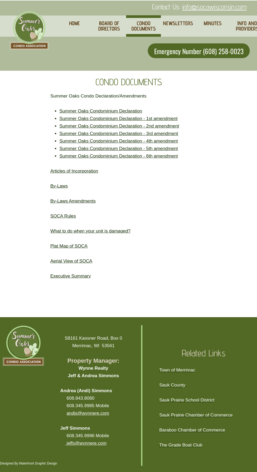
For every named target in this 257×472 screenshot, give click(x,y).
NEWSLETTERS (178, 23)
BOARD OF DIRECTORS (109, 26)
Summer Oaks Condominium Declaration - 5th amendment (118, 148)
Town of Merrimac (177, 370)
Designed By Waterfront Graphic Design (28, 463)
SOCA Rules (63, 216)
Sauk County (172, 385)
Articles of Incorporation (74, 171)
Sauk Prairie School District (186, 400)
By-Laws (59, 186)
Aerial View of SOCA (71, 261)
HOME (74, 23)
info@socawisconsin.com (214, 6)
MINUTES (213, 23)
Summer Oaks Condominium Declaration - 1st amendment (118, 118)
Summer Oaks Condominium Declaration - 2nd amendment (119, 126)
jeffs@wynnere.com (86, 443)
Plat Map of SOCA (69, 246)
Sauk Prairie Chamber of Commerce (196, 415)
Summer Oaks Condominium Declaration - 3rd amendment (118, 133)
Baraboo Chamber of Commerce (192, 430)
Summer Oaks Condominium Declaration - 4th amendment (118, 141)
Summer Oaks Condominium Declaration (100, 111)
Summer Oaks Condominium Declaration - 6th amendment (118, 156)
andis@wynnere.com (88, 413)
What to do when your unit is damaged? (90, 231)
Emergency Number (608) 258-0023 (199, 50)
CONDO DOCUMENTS (143, 26)
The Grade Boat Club (180, 445)
